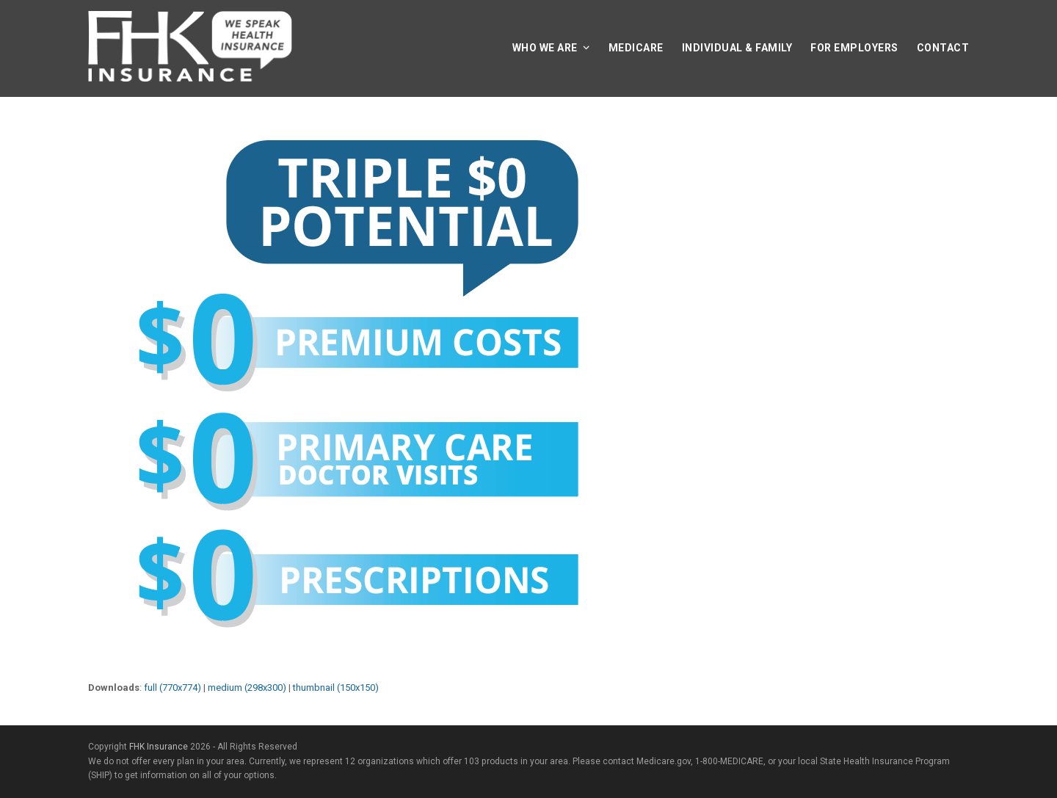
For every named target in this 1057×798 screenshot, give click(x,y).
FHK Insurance (158, 746)
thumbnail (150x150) (336, 687)
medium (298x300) (247, 687)
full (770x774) (172, 687)
